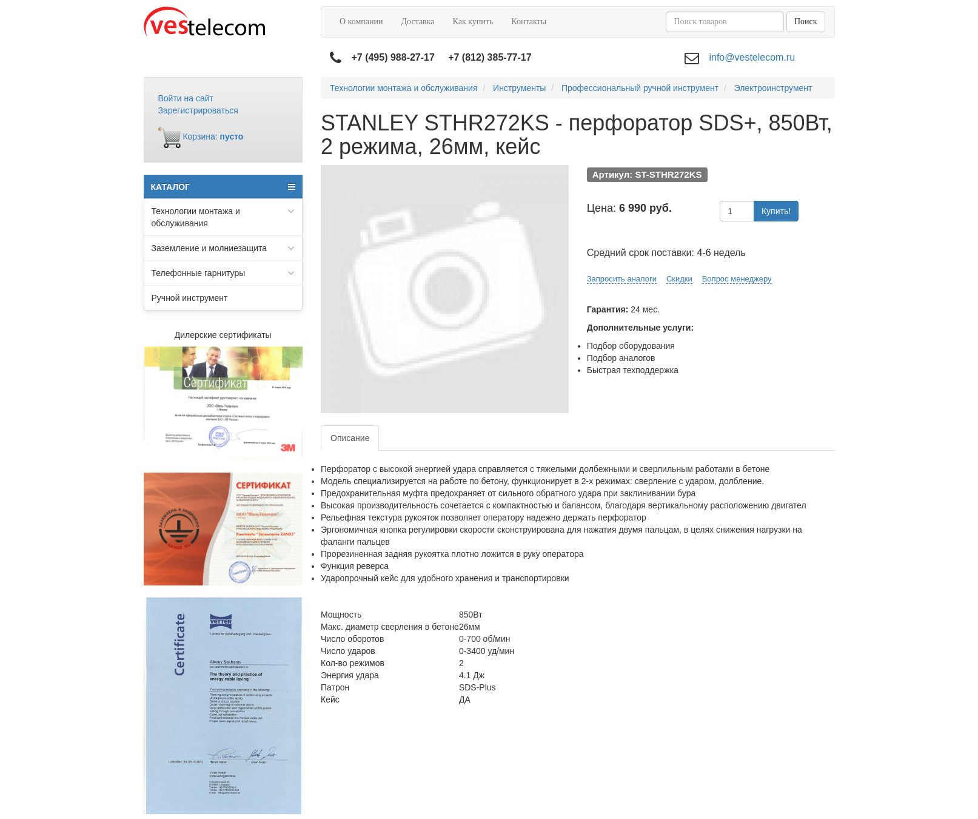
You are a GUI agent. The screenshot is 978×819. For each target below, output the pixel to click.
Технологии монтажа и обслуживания (223, 216)
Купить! (776, 211)
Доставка (417, 21)
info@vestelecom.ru (752, 57)
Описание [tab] (349, 438)
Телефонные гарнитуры (223, 273)
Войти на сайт (186, 98)
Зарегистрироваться (198, 110)
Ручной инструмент (190, 298)
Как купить (473, 21)
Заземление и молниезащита (223, 248)
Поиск (805, 21)
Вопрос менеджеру (737, 278)
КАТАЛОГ (223, 187)
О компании (361, 21)
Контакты (528, 21)
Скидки (679, 278)
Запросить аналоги (622, 278)
